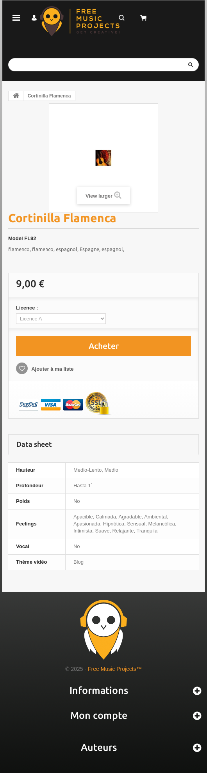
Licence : (27, 308)
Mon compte (98, 715)
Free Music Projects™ (115, 669)
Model (15, 238)
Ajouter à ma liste (52, 369)
